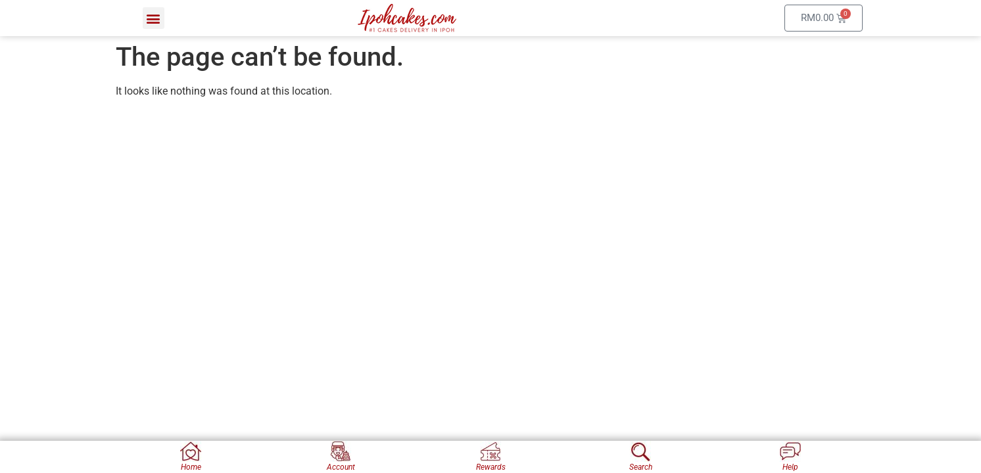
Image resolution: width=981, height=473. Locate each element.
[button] (153, 18)
